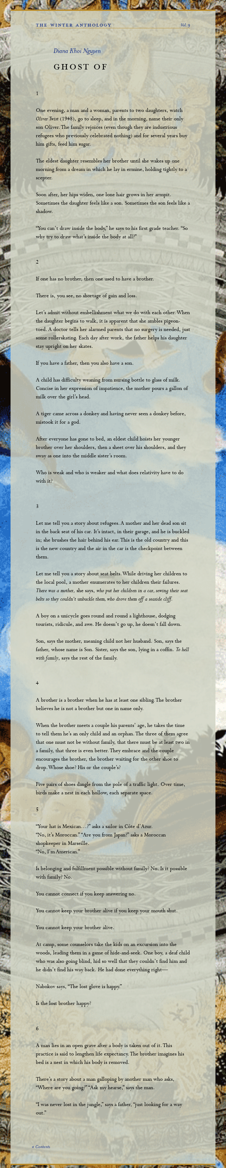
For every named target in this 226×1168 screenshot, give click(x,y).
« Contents (41, 1147)
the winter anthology (73, 24)
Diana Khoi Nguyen (77, 51)
